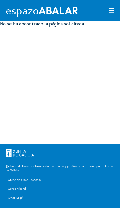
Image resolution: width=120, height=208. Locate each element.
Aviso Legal (15, 197)
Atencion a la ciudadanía (24, 180)
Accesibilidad (17, 188)
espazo (42, 12)
